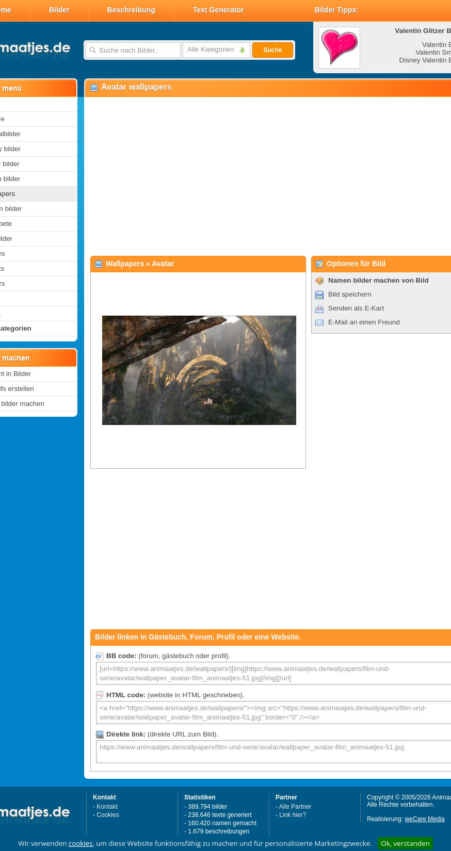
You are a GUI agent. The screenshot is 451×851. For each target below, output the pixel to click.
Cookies (107, 815)
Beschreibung (131, 10)
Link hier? (292, 815)
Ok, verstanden (405, 843)
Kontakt (107, 806)
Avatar (163, 263)
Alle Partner (295, 806)
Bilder (59, 10)
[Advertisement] (257, 176)
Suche (272, 50)
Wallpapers (125, 263)
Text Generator (218, 10)
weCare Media (424, 819)
